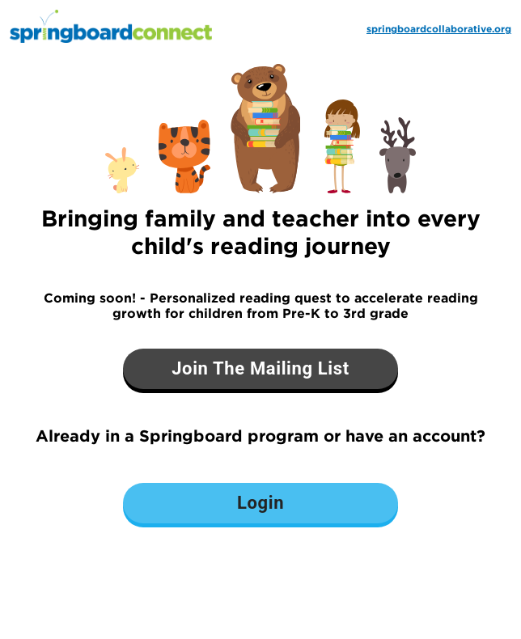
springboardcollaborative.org (438, 29)
